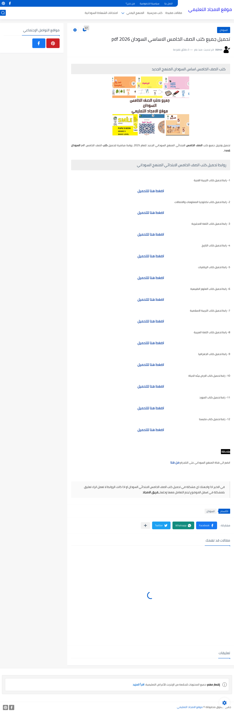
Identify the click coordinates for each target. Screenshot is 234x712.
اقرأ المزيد (138, 684)
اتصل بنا (168, 3)
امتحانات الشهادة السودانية (101, 13)
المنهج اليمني (135, 13)
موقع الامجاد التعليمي (210, 9)
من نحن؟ (130, 3)
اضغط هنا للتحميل (150, 191)
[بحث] (3, 13)
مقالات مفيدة (173, 13)
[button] (206, 525)
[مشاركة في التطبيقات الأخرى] (145, 525)
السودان (224, 30)
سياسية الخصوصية (149, 3)
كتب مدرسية (154, 13)
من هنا (174, 462)
